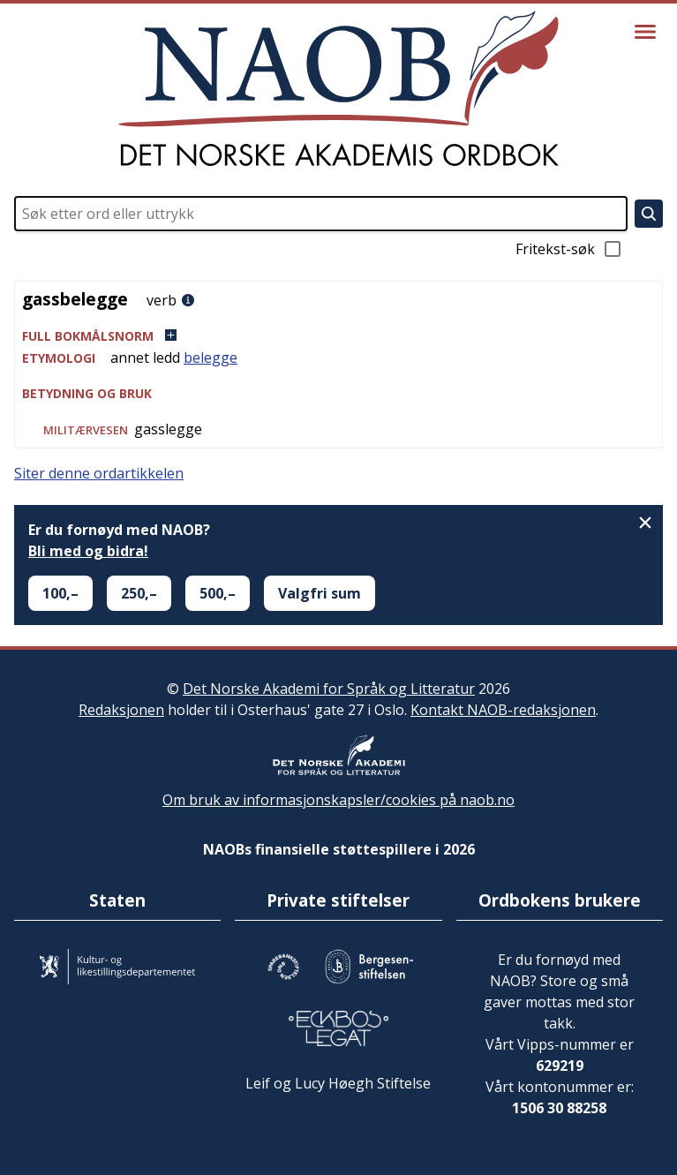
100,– (60, 593)
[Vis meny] (645, 31)
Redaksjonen (121, 709)
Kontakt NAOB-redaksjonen (503, 709)
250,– (139, 593)
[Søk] (649, 214)
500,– (217, 593)
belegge (210, 357)
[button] (338, 336)
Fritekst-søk (569, 249)
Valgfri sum (319, 593)
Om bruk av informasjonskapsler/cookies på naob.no (338, 800)
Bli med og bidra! (88, 551)
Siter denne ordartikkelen (99, 473)
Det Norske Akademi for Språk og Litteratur (329, 688)
